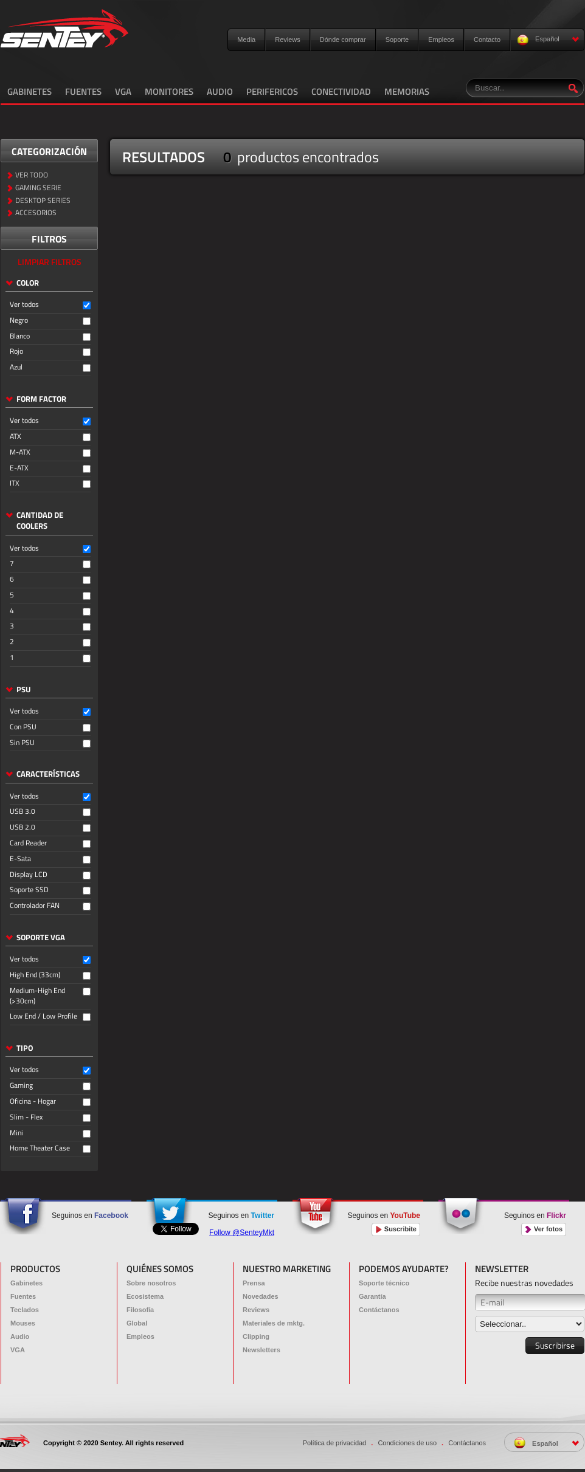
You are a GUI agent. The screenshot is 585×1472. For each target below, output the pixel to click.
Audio (19, 1336)
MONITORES (169, 91)
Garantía (372, 1296)
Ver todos (24, 305)
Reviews (287, 39)
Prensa (254, 1283)
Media (246, 39)
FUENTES (83, 91)
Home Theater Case (40, 1148)
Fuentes (23, 1296)
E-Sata (20, 859)
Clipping (256, 1336)
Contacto (487, 39)
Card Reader (28, 843)
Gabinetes (26, 1283)
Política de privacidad (335, 1442)
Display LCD (28, 875)
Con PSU (23, 727)
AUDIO (220, 91)
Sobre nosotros (151, 1283)
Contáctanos (379, 1309)
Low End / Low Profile (43, 1016)
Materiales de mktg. (274, 1323)
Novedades (261, 1296)
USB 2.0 (22, 827)
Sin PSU (22, 743)
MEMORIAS (406, 91)
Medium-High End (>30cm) (37, 996)
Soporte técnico (384, 1283)
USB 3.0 (22, 812)
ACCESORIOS (36, 213)
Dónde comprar (343, 39)
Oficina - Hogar (33, 1101)
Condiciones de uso (407, 1442)
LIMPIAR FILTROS (49, 261)
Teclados (24, 1309)
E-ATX (19, 468)
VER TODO (31, 175)
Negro (19, 320)
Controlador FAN (35, 906)
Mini (16, 1133)
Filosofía (140, 1309)
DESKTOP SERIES (43, 201)
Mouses (22, 1323)
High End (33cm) (35, 975)
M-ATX (20, 452)
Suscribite (396, 1229)
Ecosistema (145, 1296)
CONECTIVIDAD (341, 91)
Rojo (16, 351)
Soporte (397, 39)
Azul (16, 367)
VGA (123, 91)
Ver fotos (543, 1229)
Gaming (21, 1086)
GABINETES (29, 91)
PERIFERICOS (272, 91)
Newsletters (261, 1349)
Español (548, 40)
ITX (14, 483)
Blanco (20, 336)
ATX (15, 437)
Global (136, 1323)
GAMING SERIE (38, 188)
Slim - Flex (26, 1117)
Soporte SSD (29, 890)
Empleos (441, 39)
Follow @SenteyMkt (241, 1232)
